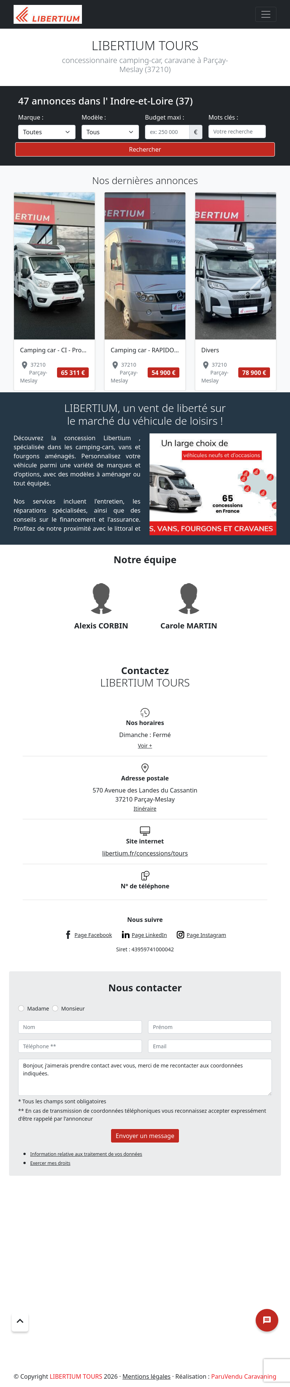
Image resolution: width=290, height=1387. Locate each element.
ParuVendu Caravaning (243, 1376)
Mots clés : (223, 117)
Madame (38, 1008)
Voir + (145, 745)
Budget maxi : (164, 117)
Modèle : (94, 117)
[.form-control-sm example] (167, 132)
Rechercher (145, 149)
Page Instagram (206, 934)
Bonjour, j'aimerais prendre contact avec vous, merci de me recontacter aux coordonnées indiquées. (145, 1077)
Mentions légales (146, 1376)
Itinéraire (145, 808)
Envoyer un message (145, 1136)
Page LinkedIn (149, 934)
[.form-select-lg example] (47, 132)
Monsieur (73, 1008)
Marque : (30, 117)
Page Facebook (93, 934)
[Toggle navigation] (265, 14)
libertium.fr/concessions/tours (145, 853)
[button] (33, 278)
